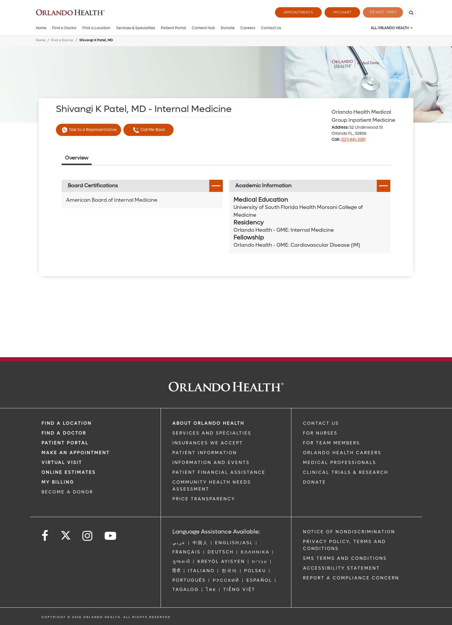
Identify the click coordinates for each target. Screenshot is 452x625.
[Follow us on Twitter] (66, 533)
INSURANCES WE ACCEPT (207, 443)
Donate (228, 27)
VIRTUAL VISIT (62, 462)
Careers (247, 27)
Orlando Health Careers (342, 453)
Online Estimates (69, 472)
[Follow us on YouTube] (111, 536)
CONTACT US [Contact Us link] (321, 423)
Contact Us (271, 27)
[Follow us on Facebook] (45, 536)
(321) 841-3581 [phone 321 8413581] (353, 139)
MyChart (338, 12)
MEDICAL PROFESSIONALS (339, 462)
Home (41, 27)
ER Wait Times (381, 12)
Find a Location (96, 27)
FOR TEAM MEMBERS (331, 443)
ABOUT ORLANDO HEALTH (208, 423)
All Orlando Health (390, 28)
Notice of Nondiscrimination (349, 532)
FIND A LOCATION (67, 423)
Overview (76, 158)
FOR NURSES (320, 433)
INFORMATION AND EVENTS (211, 462)
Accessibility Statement (341, 568)
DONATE (314, 482)
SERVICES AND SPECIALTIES (211, 433)
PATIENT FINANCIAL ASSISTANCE (218, 472)
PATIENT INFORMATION (204, 453)
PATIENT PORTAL (65, 443)
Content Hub (203, 27)
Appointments (294, 12)
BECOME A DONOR (67, 492)
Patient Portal (173, 27)
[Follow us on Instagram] (87, 536)
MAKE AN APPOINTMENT (76, 453)
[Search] (411, 12)
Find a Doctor (64, 27)
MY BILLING (58, 482)
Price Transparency (203, 499)
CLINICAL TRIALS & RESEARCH (345, 472)
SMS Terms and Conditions (345, 558)
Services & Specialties (135, 27)
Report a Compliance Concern (351, 578)
